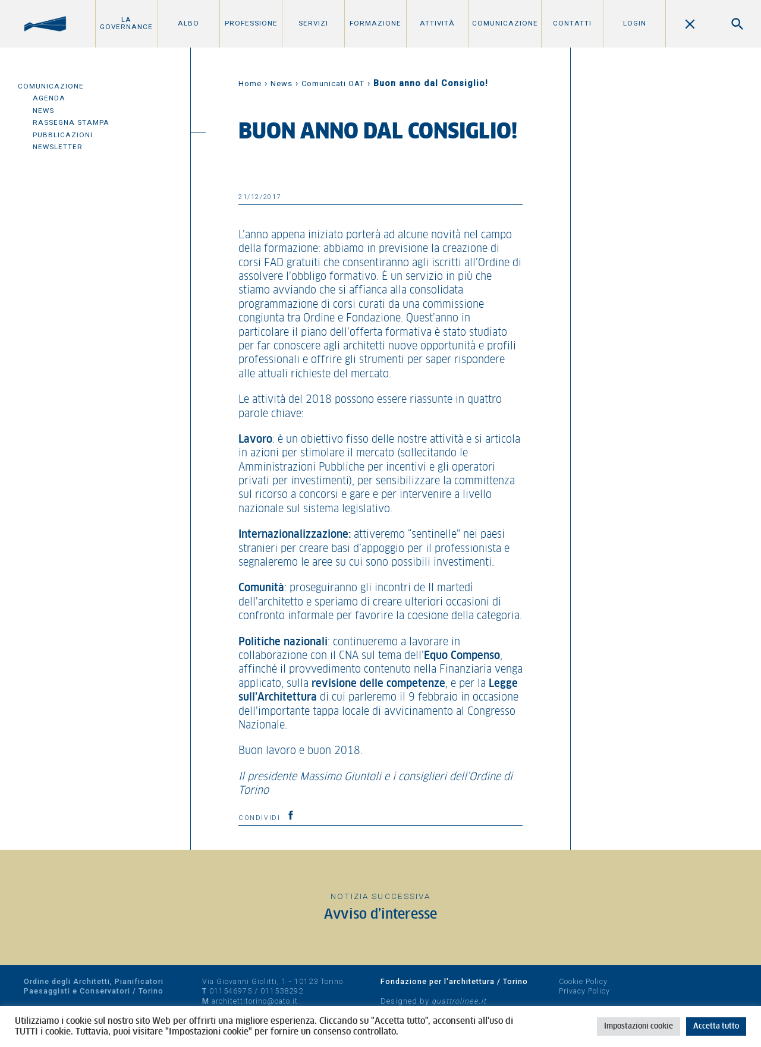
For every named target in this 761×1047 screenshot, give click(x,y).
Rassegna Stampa (71, 122)
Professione (251, 23)
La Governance (126, 23)
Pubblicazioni (63, 135)
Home (250, 83)
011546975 (230, 990)
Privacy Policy (584, 990)
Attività (437, 23)
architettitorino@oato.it (255, 1000)
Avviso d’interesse (380, 915)
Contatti (572, 23)
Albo (188, 23)
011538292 (281, 990)
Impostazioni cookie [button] (638, 1026)
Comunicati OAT (332, 83)
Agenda (49, 98)
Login (634, 23)
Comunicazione (505, 23)
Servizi (313, 23)
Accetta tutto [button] (716, 1026)
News (43, 110)
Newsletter (58, 147)
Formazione (375, 23)
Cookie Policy (583, 981)
